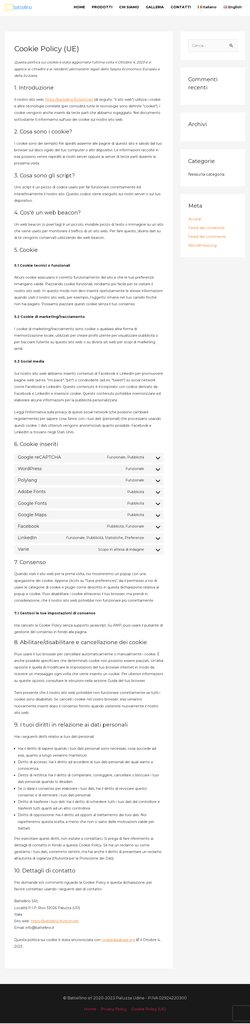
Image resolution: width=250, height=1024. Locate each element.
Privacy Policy (113, 1009)
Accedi (194, 220)
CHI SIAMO (129, 7)
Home (89, 1009)
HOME (79, 7)
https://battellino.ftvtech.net (69, 100)
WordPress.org (202, 246)
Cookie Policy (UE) (149, 1009)
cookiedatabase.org (118, 940)
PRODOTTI (102, 7)
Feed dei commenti (207, 237)
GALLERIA (155, 7)
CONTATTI (181, 7)
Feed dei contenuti (207, 228)
